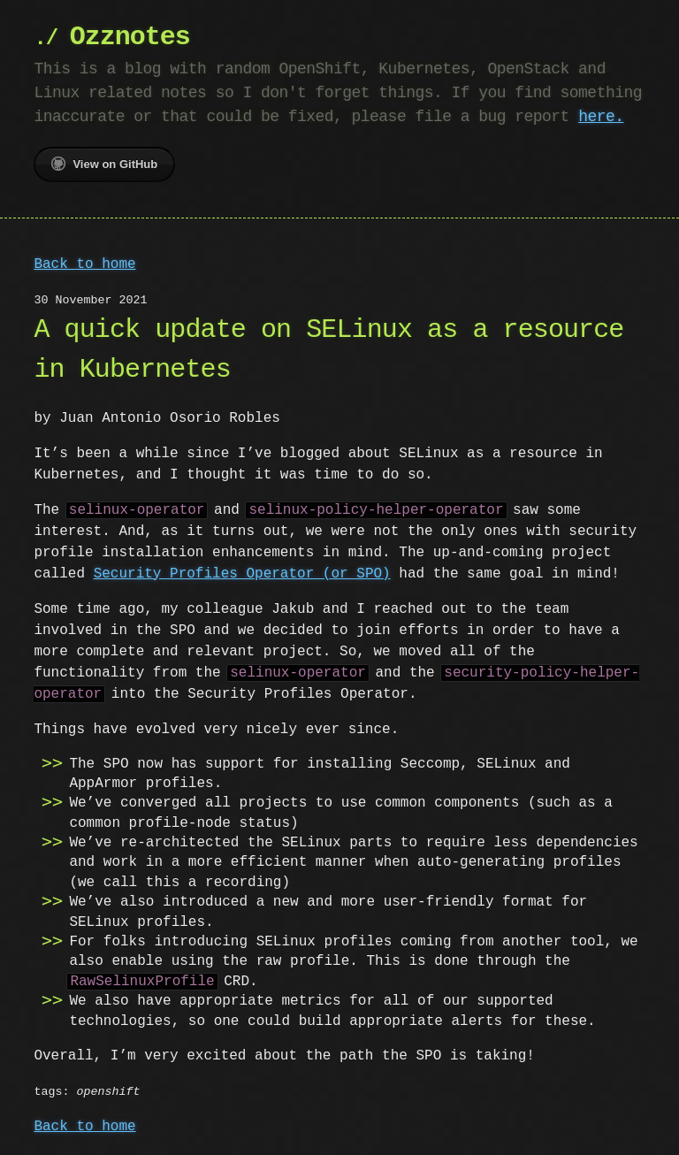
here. (600, 116)
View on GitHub (104, 164)
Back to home (84, 264)
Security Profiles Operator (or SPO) (242, 574)
